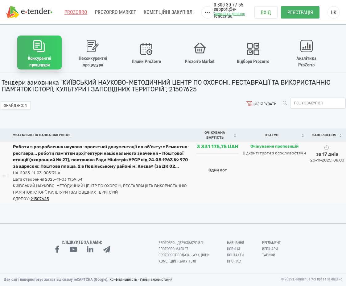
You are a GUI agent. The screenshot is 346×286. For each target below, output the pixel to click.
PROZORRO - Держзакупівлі (181, 243)
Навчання (235, 243)
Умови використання (156, 279)
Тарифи (268, 255)
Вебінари (270, 249)
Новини (233, 249)
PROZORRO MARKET (115, 12)
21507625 (40, 198)
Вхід (266, 12)
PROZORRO (75, 12)
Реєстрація (300, 12)
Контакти (235, 255)
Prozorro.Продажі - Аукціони (184, 255)
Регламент (271, 243)
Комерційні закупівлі (169, 12)
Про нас (234, 261)
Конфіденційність (123, 279)
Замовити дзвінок (229, 13)
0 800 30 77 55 (228, 5)
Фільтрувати (265, 104)
